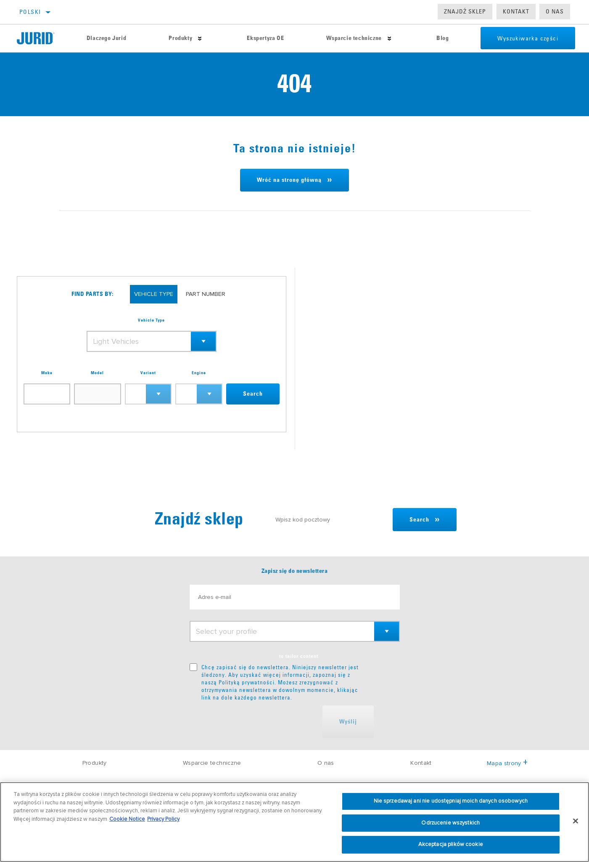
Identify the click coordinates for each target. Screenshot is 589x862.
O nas (555, 11)
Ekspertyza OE (265, 38)
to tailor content (298, 656)
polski (30, 12)
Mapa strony (507, 763)
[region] (294, 822)
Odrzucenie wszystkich (450, 822)
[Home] (41, 38)
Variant (148, 373)
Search (253, 394)
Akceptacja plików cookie (450, 844)
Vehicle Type (151, 320)
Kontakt (516, 11)
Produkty (180, 38)
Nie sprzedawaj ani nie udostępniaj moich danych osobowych (451, 801)
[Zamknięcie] (575, 821)
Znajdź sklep (465, 11)
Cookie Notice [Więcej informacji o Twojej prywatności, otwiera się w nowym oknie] (127, 819)
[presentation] (253, 721)
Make (47, 373)
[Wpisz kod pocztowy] (330, 519)
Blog (442, 38)
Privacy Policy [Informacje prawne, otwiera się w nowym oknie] (163, 819)
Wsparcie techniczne (353, 38)
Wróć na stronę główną (289, 180)
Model (97, 373)
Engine (199, 373)
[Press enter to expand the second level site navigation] (199, 38)
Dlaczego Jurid (106, 38)
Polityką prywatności (247, 682)
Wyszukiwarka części (527, 38)
